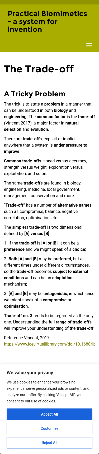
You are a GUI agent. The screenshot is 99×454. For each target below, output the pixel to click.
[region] (49, 409)
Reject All (49, 443)
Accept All (49, 414)
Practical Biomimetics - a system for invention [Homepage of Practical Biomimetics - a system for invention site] (47, 21)
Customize (49, 428)
